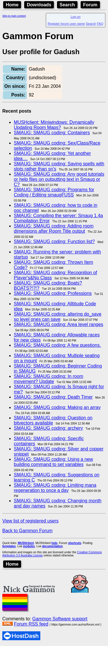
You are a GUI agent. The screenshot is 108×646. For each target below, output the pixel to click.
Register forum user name (66, 23)
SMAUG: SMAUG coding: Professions (53, 293)
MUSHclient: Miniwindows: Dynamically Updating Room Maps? (54, 125)
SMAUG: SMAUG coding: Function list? (54, 241)
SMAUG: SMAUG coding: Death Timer (53, 397)
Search (67, 4)
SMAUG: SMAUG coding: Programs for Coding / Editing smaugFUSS (54, 192)
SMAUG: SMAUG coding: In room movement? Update (48, 379)
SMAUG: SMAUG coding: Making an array (57, 407)
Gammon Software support (59, 618)
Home (12, 4)
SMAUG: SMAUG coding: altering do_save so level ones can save (57, 317)
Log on (75, 16)
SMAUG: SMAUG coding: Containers (52, 132)
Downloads (39, 4)
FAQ (100, 23)
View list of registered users (30, 520)
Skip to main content (14, 15)
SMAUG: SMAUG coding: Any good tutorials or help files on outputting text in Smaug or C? (59, 179)
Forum (90, 4)
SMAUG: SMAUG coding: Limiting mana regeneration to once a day (55, 488)
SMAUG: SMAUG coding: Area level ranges (58, 324)
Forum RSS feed (31, 624)
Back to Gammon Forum (27, 530)
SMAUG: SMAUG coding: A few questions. (57, 345)
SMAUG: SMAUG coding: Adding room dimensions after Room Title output (54, 228)
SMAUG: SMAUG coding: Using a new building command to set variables (53, 462)
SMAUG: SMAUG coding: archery (48, 428)
